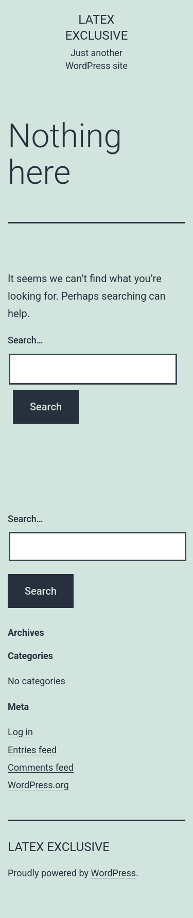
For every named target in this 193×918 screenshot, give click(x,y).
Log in (20, 731)
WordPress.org (38, 785)
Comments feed (41, 767)
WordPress (113, 873)
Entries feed (32, 749)
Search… (25, 340)
